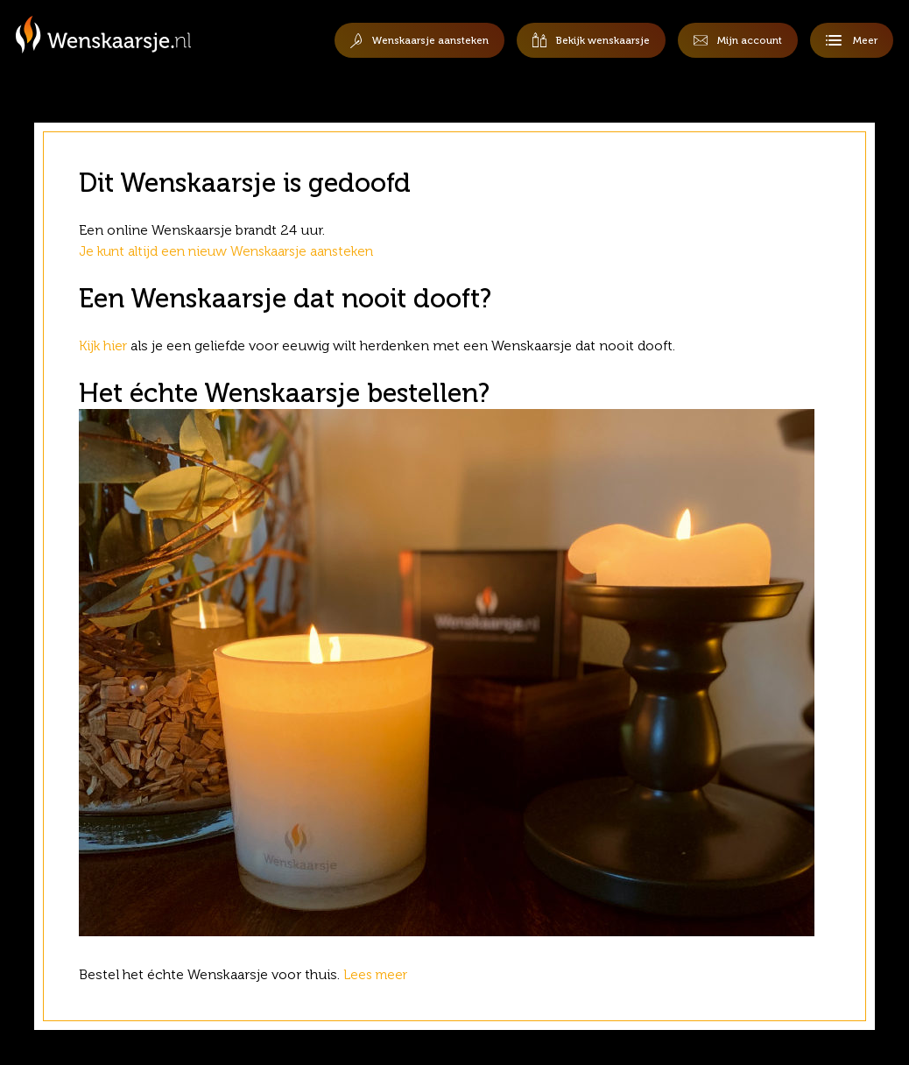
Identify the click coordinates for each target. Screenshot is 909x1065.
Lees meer (379, 974)
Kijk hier (104, 345)
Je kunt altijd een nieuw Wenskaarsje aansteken (233, 251)
